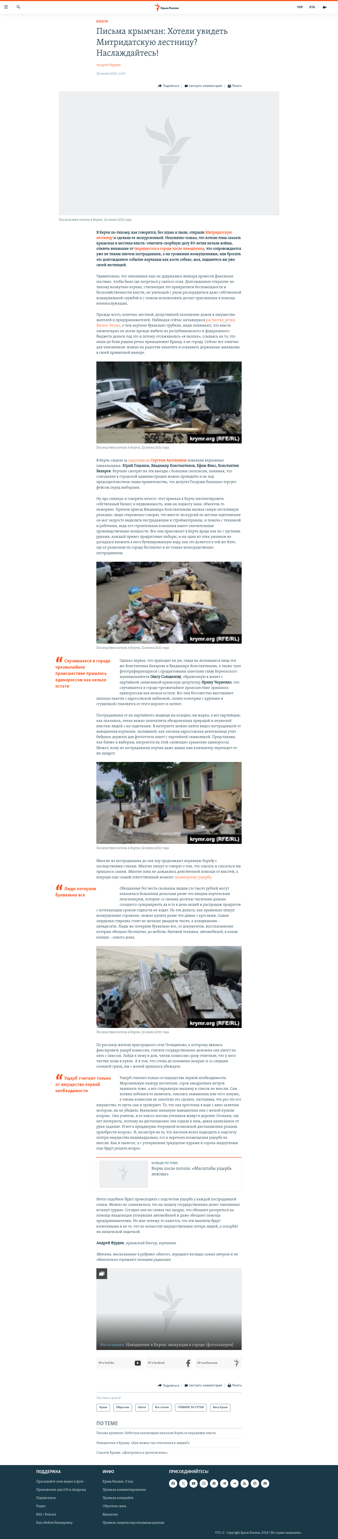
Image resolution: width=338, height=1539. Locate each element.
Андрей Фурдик (108, 65)
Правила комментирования (124, 1490)
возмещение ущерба (193, 877)
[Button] (168, 86)
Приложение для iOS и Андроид (61, 1490)
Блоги (102, 22)
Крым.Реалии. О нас (118, 1481)
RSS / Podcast (46, 1514)
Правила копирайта (118, 1498)
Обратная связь (114, 1506)
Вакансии (110, 1514)
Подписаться (46, 1498)
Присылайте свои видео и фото (60, 1481)
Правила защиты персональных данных (133, 1522)
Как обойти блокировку (54, 1522)
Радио (41, 1506)
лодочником (157, 460)
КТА (312, 7)
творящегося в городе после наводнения (169, 249)
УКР (300, 7)
